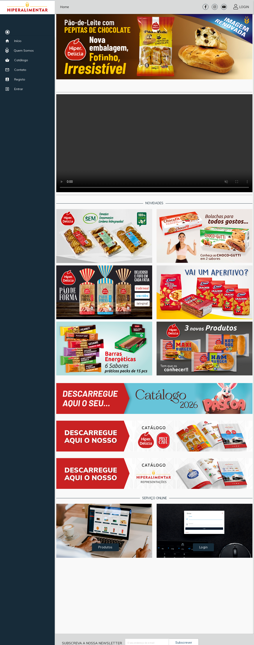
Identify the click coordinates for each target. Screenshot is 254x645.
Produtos (105, 547)
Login (203, 547)
